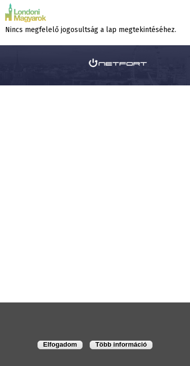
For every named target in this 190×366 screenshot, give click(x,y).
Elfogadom (60, 344)
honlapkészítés (64, 62)
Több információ (121, 344)
